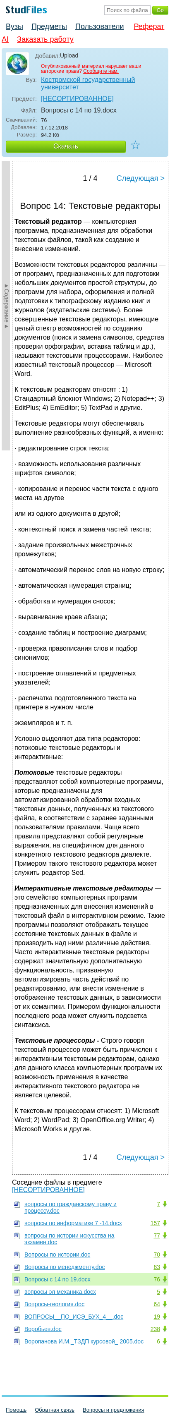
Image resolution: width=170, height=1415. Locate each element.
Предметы (49, 26)
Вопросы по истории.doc (57, 1254)
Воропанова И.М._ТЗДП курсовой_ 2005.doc (84, 1341)
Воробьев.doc (43, 1329)
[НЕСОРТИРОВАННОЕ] (77, 98)
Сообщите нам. (101, 71)
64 (156, 1304)
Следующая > (141, 178)
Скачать (65, 146)
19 (156, 1316)
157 (155, 1223)
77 (156, 1235)
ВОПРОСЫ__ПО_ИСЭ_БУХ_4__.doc (73, 1316)
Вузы (14, 26)
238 (155, 1329)
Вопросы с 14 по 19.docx (57, 1279)
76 (156, 1279)
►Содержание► (6, 305)
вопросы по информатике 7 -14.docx (73, 1223)
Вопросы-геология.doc (54, 1304)
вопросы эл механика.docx (60, 1291)
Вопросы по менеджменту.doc (64, 1267)
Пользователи (99, 26)
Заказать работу (45, 39)
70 (156, 1254)
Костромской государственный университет (88, 83)
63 (156, 1267)
